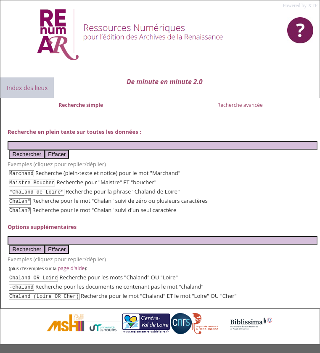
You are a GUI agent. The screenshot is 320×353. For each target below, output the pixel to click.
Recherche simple (80, 105)
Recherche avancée (240, 105)
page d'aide (71, 268)
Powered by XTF (300, 5)
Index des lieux (27, 88)
